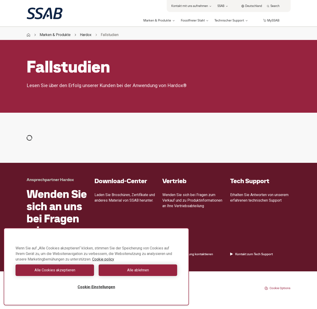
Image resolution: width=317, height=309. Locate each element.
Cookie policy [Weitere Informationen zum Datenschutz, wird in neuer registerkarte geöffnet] (103, 259)
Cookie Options (277, 288)
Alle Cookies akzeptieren (55, 270)
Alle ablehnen (138, 270)
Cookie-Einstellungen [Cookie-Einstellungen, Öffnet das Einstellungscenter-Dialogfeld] (96, 287)
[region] (96, 266)
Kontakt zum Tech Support (251, 254)
